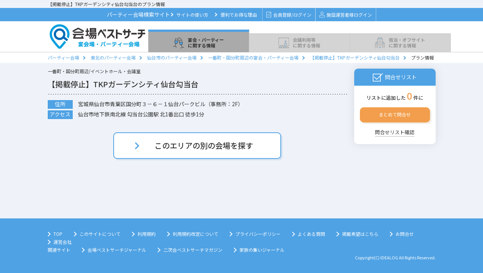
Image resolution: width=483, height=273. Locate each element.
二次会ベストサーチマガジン (192, 249)
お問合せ (404, 234)
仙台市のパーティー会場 (172, 57)
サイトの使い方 (192, 14)
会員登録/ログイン (288, 14)
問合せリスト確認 (394, 132)
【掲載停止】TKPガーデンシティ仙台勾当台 (355, 57)
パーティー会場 (63, 57)
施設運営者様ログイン (345, 14)
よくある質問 (311, 234)
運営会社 (62, 241)
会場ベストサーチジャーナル (117, 249)
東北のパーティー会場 (113, 57)
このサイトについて (100, 234)
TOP (58, 234)
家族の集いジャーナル (261, 249)
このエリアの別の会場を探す (204, 145)
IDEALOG (389, 257)
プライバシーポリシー (258, 234)
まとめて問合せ (395, 114)
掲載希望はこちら (360, 234)
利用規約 (147, 234)
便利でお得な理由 (238, 14)
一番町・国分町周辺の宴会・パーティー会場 (253, 57)
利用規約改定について (195, 234)
